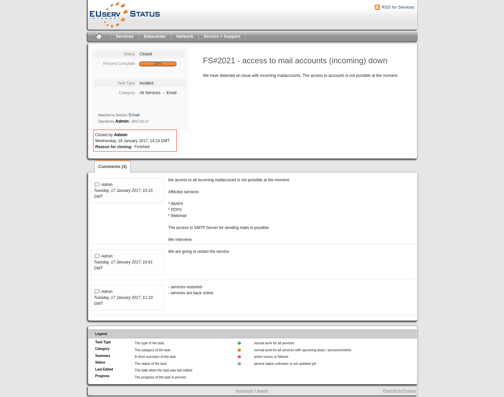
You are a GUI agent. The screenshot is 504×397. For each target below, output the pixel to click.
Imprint (262, 391)
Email (134, 114)
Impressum (244, 391)
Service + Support (222, 36)
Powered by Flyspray (399, 391)
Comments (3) (112, 166)
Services (125, 36)
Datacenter (155, 36)
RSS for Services (398, 7)
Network (184, 36)
